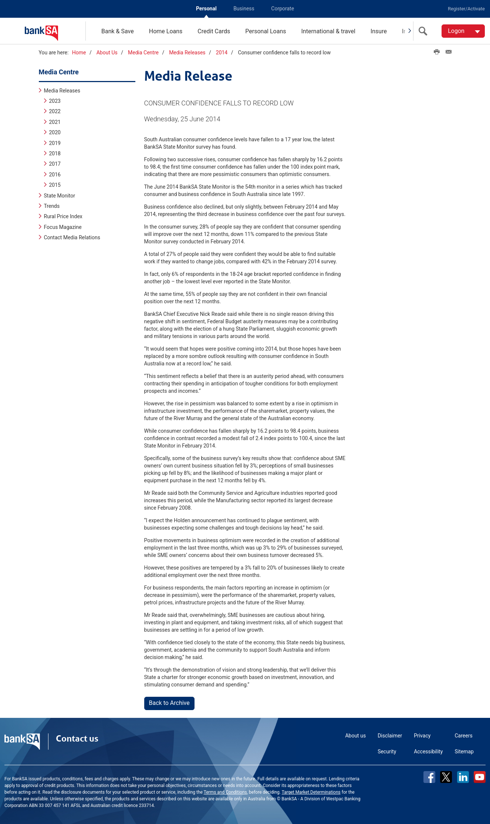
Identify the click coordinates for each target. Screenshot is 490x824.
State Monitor (59, 195)
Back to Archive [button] (169, 702)
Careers (464, 735)
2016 (55, 174)
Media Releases (187, 52)
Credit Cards (213, 31)
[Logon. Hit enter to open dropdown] (463, 31)
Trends (52, 206)
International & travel (328, 31)
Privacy (422, 735)
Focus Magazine (63, 226)
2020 (55, 132)
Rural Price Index (63, 216)
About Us (107, 52)
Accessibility (428, 751)
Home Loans (166, 31)
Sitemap (464, 751)
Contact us (77, 738)
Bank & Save (117, 31)
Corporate (282, 8)
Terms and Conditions (225, 791)
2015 (55, 185)
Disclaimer (390, 735)
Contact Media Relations (72, 237)
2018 (55, 153)
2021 (55, 122)
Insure (379, 31)
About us (355, 735)
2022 (55, 111)
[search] (424, 31)
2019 (55, 142)
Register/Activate (466, 8)
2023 (55, 101)
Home (79, 52)
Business (243, 8)
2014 (221, 52)
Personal (206, 8)
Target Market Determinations (311, 791)
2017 (55, 163)
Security (387, 751)
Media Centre (143, 52)
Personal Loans (265, 31)
